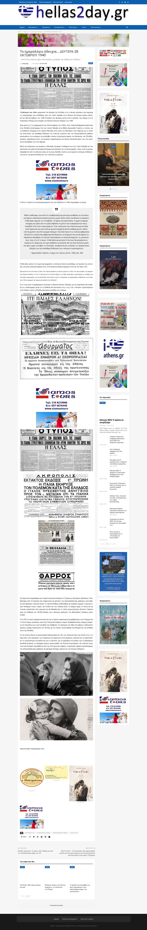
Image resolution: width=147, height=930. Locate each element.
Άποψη (113, 146)
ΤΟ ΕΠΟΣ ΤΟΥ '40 (74, 833)
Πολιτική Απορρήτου (45, 2)
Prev (22, 896)
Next (28, 896)
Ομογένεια (46, 27)
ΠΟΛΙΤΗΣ (102, 402)
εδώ (42, 749)
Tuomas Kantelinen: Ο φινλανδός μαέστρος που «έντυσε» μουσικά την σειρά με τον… (113, 176)
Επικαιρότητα (60, 27)
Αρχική (22, 27)
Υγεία (85, 27)
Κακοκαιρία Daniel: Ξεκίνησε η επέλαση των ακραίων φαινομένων (118, 510)
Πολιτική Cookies (58, 2)
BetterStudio (93, 926)
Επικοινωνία (68, 2)
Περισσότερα (97, 27)
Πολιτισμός (74, 27)
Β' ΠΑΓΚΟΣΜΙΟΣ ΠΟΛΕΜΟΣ (43, 833)
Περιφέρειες (32, 27)
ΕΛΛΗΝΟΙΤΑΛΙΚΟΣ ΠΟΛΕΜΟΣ (60, 833)
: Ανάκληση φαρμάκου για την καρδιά (116, 451)
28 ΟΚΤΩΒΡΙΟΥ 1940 (30, 833)
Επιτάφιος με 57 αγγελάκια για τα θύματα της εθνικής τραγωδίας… (118, 462)
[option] (113, 165)
